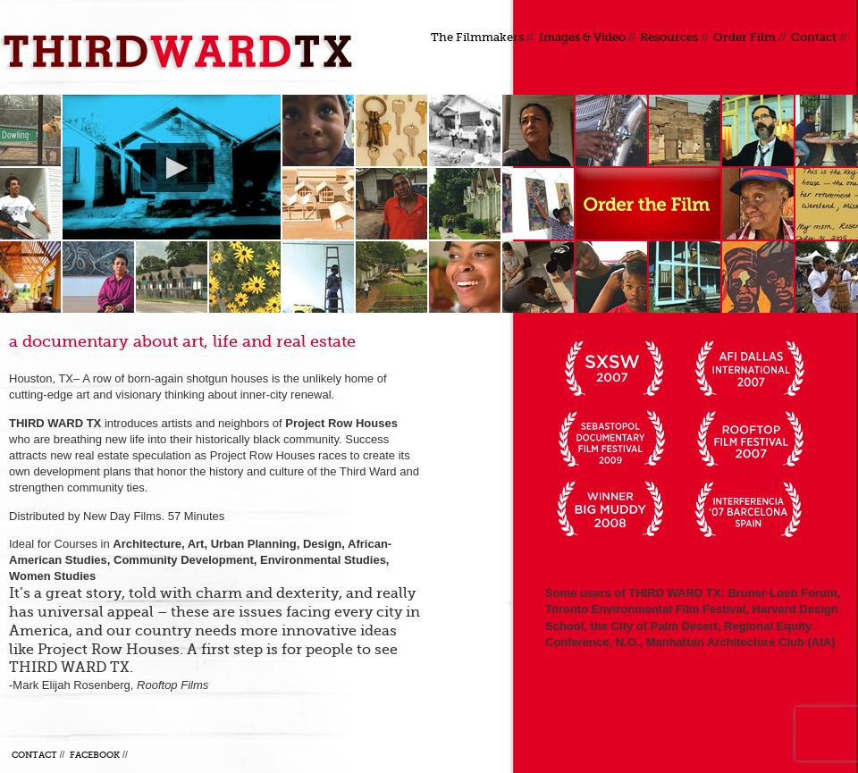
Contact (814, 37)
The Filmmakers (477, 37)
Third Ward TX (183, 52)
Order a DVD (648, 203)
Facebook (95, 755)
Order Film (744, 37)
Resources (669, 37)
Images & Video (582, 37)
